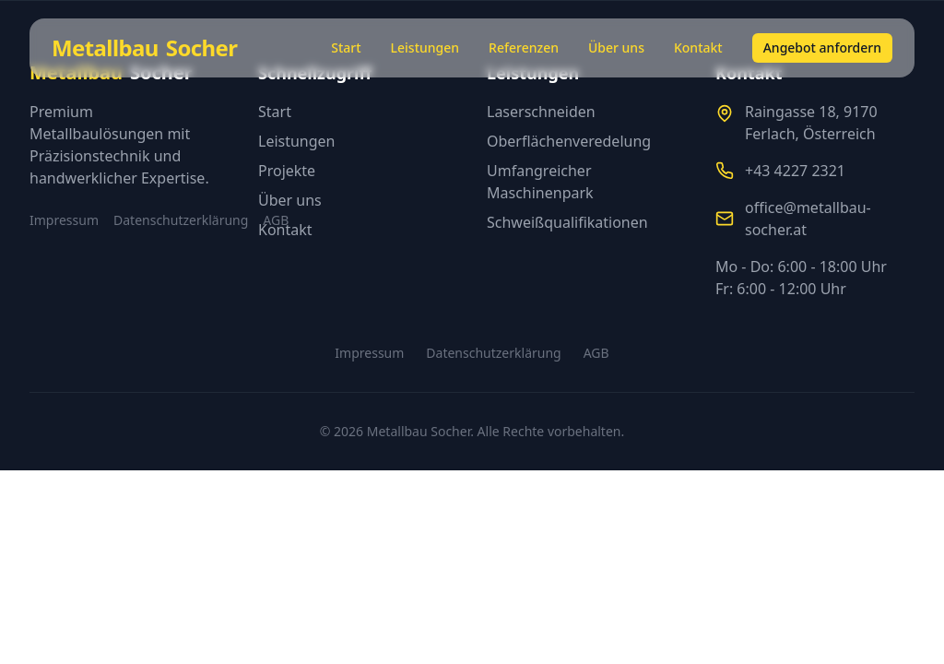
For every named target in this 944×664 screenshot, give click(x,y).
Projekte (286, 170)
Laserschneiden (541, 111)
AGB (596, 353)
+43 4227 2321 (795, 170)
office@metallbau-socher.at (808, 218)
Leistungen (425, 47)
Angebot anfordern (822, 47)
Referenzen (524, 47)
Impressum (64, 220)
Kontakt (698, 47)
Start (345, 47)
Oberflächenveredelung (569, 141)
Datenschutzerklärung (180, 220)
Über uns (616, 47)
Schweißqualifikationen (567, 222)
